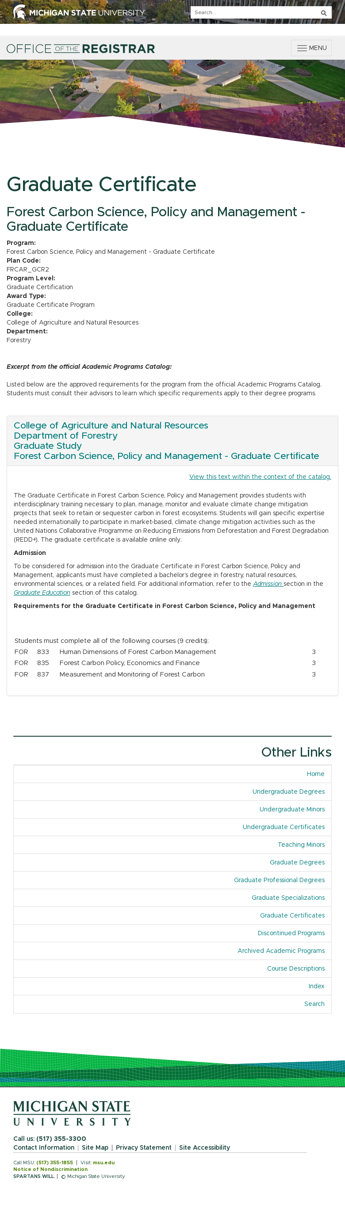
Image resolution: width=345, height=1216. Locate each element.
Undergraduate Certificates (284, 827)
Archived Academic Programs (281, 951)
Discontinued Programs (291, 933)
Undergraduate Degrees (289, 792)
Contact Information (43, 1148)
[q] (261, 12)
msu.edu (104, 1162)
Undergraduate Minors (292, 810)
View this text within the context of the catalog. (260, 477)
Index (317, 986)
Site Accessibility (204, 1148)
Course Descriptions (296, 969)
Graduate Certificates (292, 916)
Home (316, 774)
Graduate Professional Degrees (279, 880)
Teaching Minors (301, 845)
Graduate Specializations (288, 898)
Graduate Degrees (297, 863)
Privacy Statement (144, 1148)
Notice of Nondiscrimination (50, 1169)
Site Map (95, 1148)
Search (314, 1004)
